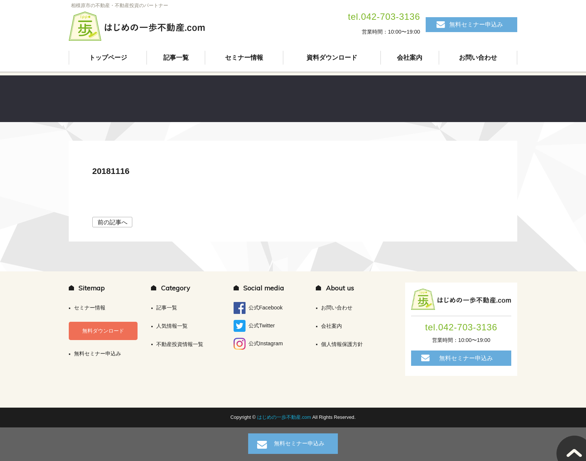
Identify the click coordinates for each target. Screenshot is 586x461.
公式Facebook (258, 308)
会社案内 (410, 58)
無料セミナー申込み (476, 24)
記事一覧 (176, 58)
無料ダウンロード (103, 331)
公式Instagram (258, 344)
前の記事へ (112, 222)
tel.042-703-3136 (384, 17)
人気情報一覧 (172, 326)
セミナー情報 (244, 58)
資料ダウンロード (332, 58)
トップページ (108, 58)
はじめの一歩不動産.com (284, 417)
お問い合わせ (478, 58)
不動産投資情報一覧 (179, 344)
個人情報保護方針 (342, 344)
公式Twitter (254, 326)
